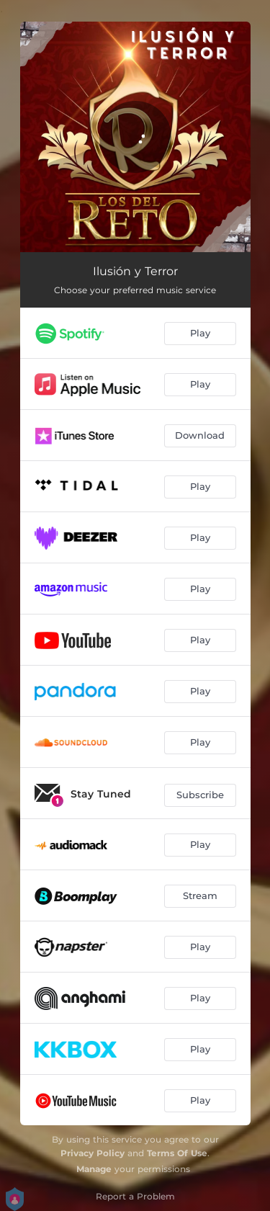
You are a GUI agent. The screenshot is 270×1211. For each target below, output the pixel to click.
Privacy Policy (92, 1153)
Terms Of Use (177, 1153)
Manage (94, 1168)
